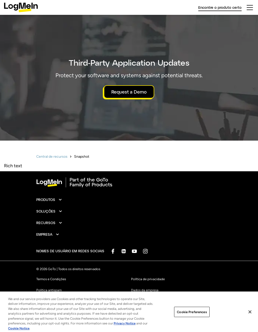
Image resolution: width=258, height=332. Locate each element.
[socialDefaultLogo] (112, 251)
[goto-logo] (129, 182)
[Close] (249, 315)
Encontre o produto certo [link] (220, 7)
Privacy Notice (125, 326)
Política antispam (49, 290)
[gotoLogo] (21, 7)
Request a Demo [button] (129, 92)
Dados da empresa (144, 290)
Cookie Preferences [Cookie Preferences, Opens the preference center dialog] (192, 315)
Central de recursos (52, 156)
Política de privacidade (148, 279)
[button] (49, 199)
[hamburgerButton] (250, 7)
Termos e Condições (51, 279)
